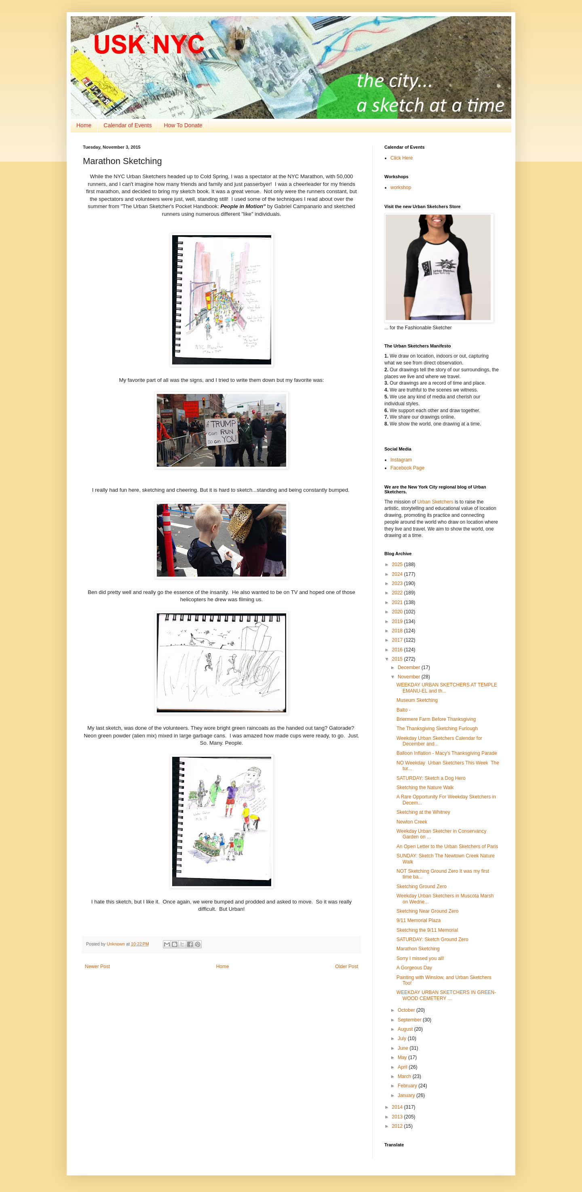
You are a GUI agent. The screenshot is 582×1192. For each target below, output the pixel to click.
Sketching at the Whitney (423, 812)
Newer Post (97, 966)
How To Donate (183, 125)
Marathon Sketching (418, 949)
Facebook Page (407, 468)
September (410, 1020)
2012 (398, 1126)
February (408, 1086)
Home (83, 125)
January (407, 1095)
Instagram (401, 460)
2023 (398, 583)
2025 (398, 564)
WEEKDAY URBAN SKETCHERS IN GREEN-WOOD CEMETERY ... (446, 995)
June (403, 1048)
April (403, 1067)
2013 (398, 1117)
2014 (398, 1107)
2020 (398, 612)
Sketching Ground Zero (421, 886)
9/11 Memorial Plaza (418, 920)
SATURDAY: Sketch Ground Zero (432, 939)
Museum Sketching (417, 700)
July (403, 1038)
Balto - (403, 710)
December (410, 667)
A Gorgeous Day (414, 968)
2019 (398, 621)
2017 (398, 640)
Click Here (401, 158)
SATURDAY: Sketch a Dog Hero (431, 778)
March (405, 1076)
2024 (398, 574)
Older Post (346, 966)
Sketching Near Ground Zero (427, 911)
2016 (398, 650)
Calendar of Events (127, 125)
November (410, 677)
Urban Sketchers (435, 502)
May (403, 1057)
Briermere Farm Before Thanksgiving (436, 719)
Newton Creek (411, 822)
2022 (398, 593)
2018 (398, 631)
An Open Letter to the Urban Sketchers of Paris (447, 846)
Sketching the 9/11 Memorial (427, 930)
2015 (398, 659)
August (406, 1029)
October (407, 1010)
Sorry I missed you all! (420, 958)
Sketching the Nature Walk (425, 787)
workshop (400, 187)
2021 (398, 602)
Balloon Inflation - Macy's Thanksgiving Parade (446, 753)
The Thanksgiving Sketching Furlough (437, 728)
